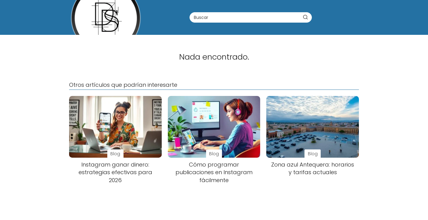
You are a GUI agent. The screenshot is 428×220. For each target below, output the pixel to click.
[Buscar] (305, 17)
